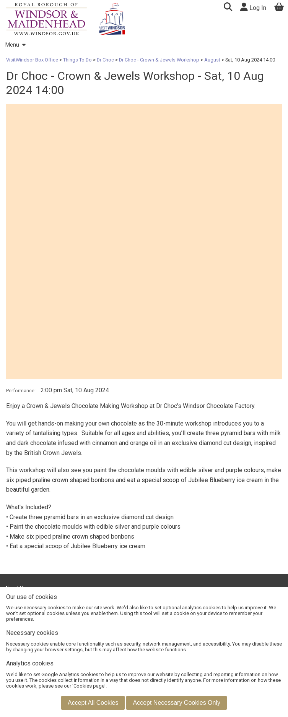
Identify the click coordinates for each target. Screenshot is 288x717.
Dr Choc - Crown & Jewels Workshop (159, 60)
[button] (228, 8)
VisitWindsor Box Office (32, 60)
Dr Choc (105, 60)
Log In (253, 7)
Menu (15, 45)
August (212, 60)
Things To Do (77, 60)
